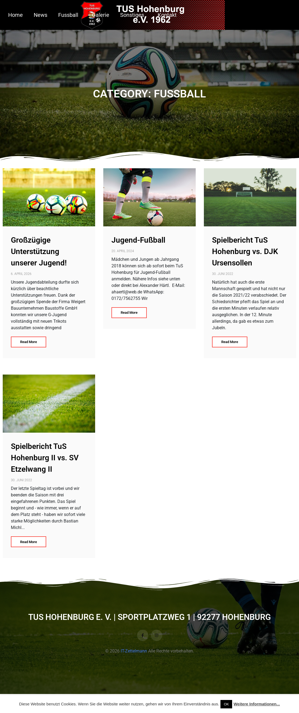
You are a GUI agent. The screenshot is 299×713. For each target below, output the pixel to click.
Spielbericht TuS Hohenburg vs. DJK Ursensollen (245, 251)
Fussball (68, 15)
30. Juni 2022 (222, 274)
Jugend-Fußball (138, 240)
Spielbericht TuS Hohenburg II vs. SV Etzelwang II (45, 458)
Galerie (100, 15)
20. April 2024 (122, 251)
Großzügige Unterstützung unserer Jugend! (39, 251)
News (40, 15)
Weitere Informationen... (256, 704)
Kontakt (167, 15)
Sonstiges (132, 15)
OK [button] (226, 704)
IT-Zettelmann (134, 651)
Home (15, 15)
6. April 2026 (21, 274)
